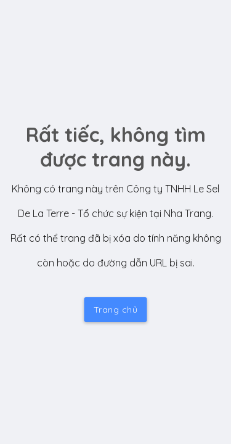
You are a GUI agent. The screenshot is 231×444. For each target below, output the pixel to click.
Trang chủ (116, 309)
